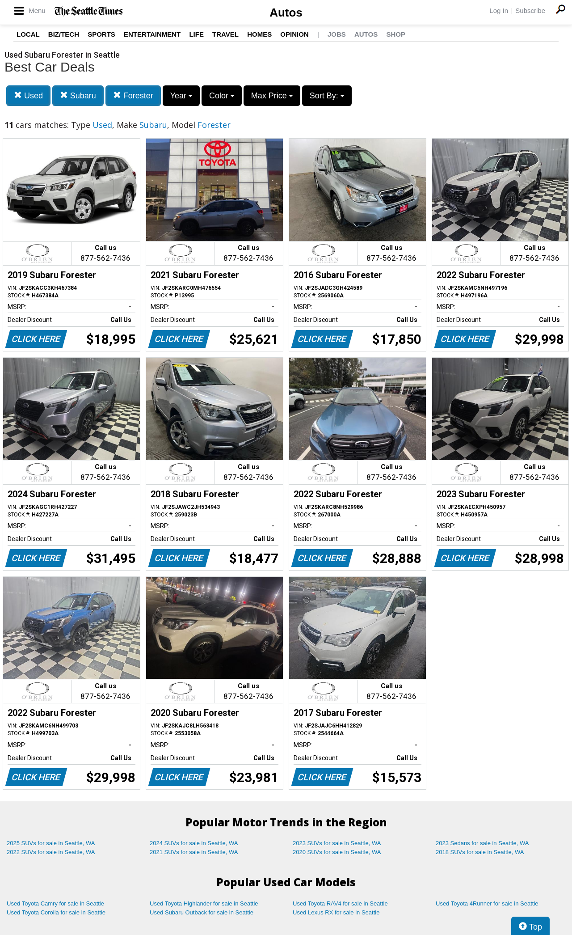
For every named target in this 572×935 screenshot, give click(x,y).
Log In (498, 10)
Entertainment (152, 34)
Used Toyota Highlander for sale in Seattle (204, 903)
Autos (286, 12)
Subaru (78, 95)
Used (28, 95)
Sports (101, 34)
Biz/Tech (63, 34)
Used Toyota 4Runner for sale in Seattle (487, 903)
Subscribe (530, 10)
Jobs (337, 34)
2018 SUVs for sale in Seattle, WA (480, 852)
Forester (133, 95)
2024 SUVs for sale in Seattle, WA (194, 843)
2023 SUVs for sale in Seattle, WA (337, 843)
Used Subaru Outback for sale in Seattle (201, 912)
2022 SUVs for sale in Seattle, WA (51, 852)
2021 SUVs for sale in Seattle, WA (194, 852)
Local (28, 34)
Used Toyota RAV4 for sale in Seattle (340, 903)
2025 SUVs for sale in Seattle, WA (51, 843)
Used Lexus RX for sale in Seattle (336, 912)
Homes (259, 34)
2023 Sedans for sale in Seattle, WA (482, 843)
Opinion (294, 34)
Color (221, 95)
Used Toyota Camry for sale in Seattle (55, 903)
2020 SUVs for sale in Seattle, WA (337, 852)
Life (196, 34)
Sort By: (327, 95)
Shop (395, 34)
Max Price (272, 95)
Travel (225, 34)
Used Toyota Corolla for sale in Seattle (56, 912)
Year (181, 95)
